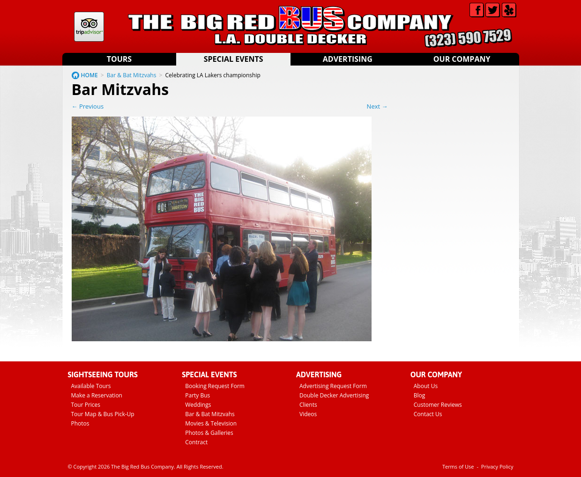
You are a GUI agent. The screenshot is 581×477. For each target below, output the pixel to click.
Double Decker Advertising (334, 395)
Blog (419, 395)
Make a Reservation (96, 395)
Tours (119, 59)
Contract (196, 442)
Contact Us (428, 414)
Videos (308, 414)
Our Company (462, 59)
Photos (80, 423)
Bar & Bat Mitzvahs (131, 75)
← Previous (88, 106)
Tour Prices (86, 405)
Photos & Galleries (209, 433)
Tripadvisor (89, 27)
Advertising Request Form (333, 386)
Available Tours (91, 386)
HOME (89, 75)
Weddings (198, 405)
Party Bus (197, 395)
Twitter (492, 10)
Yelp (509, 10)
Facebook (476, 10)
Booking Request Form (215, 386)
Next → (377, 106)
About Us (426, 386)
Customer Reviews (438, 405)
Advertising (347, 59)
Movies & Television (211, 423)
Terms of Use (458, 466)
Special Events (233, 59)
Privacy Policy (497, 466)
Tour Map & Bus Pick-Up (102, 414)
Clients (308, 405)
